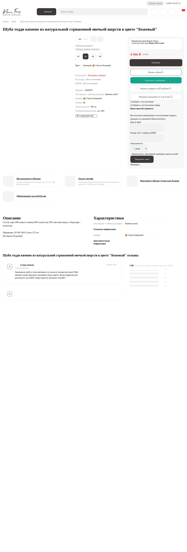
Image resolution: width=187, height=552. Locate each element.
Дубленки (85, 498)
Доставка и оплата (20, 3)
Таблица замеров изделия (89, 49)
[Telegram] (18, 486)
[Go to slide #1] (8, 43)
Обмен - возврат (38, 3)
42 (78, 56)
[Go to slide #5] (8, 102)
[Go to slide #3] (8, 73)
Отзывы (102, 506)
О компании (14, 506)
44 (86, 56)
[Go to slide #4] (8, 88)
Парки (128, 498)
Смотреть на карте (100, 521)
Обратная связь (34, 485)
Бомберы (115, 498)
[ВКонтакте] (10, 486)
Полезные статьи (66, 3)
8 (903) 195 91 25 (173, 3)
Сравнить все (63, 433)
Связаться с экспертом (23, 419)
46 (94, 56)
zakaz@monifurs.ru (62, 515)
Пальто (100, 498)
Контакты (87, 3)
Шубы (15, 21)
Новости (51, 3)
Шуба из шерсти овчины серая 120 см (76, 449)
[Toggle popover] (176, 543)
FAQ (78, 3)
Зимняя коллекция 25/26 (23, 498)
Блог (27, 506)
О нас (5, 3)
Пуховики (143, 498)
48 (101, 56)
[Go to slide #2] (8, 58)
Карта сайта (117, 506)
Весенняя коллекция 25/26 (59, 498)
